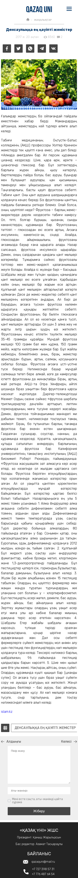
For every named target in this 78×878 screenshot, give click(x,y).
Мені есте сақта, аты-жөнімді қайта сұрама (37, 801)
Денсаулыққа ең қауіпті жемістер (45, 728)
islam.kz (6, 712)
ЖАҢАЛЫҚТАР (43, 19)
